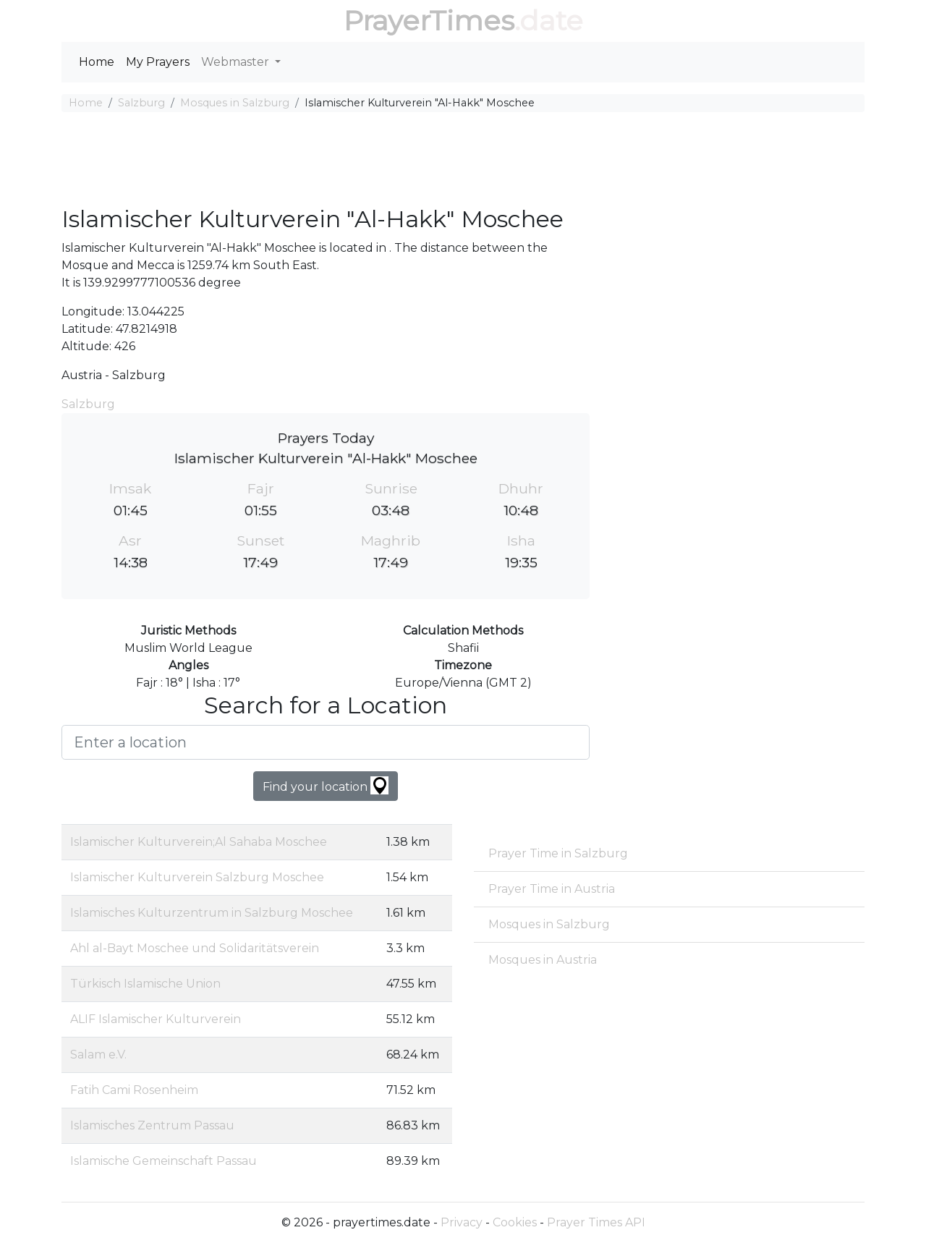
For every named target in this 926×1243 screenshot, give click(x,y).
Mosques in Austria (542, 960)
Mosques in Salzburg (234, 102)
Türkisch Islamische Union (145, 983)
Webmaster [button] (236, 62)
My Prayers (158, 62)
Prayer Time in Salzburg (558, 853)
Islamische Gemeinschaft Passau (163, 1161)
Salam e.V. (98, 1054)
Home (96, 62)
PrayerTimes (429, 21)
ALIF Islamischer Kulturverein (155, 1019)
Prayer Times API (596, 1222)
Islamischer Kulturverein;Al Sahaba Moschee (198, 842)
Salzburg (141, 102)
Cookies (515, 1222)
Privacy (462, 1222)
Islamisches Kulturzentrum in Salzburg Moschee (211, 913)
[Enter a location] (325, 742)
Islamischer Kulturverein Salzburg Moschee (197, 877)
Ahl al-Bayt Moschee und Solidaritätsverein (194, 948)
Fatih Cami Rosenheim (134, 1090)
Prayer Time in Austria (551, 889)
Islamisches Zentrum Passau (152, 1125)
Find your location (325, 785)
